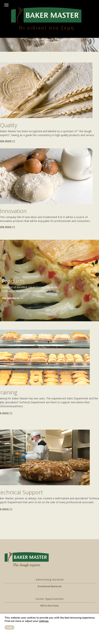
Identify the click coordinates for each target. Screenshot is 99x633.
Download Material (49, 586)
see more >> (7, 141)
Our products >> (13, 298)
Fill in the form (49, 605)
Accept (9, 627)
